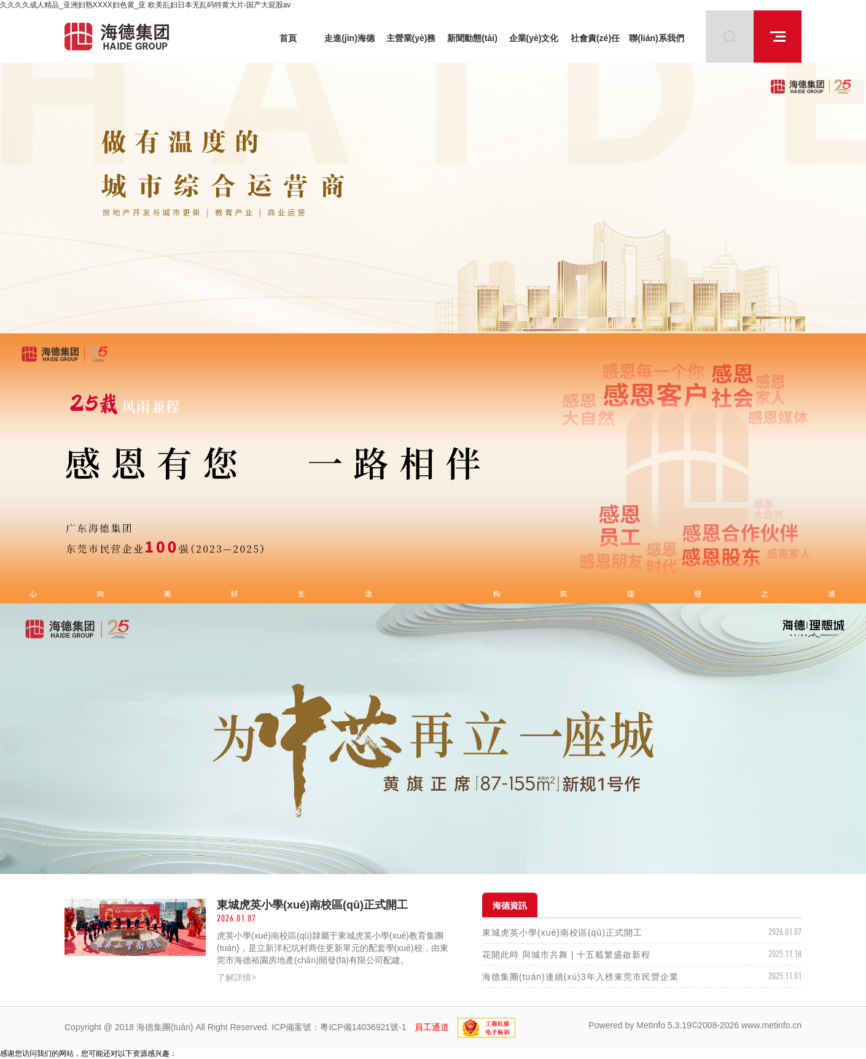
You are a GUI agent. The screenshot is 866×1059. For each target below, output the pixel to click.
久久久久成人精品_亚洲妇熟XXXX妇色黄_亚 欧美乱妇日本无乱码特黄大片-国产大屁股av (145, 5)
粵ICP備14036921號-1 (363, 1027)
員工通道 (432, 1027)
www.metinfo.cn (771, 1025)
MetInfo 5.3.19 (664, 1025)
